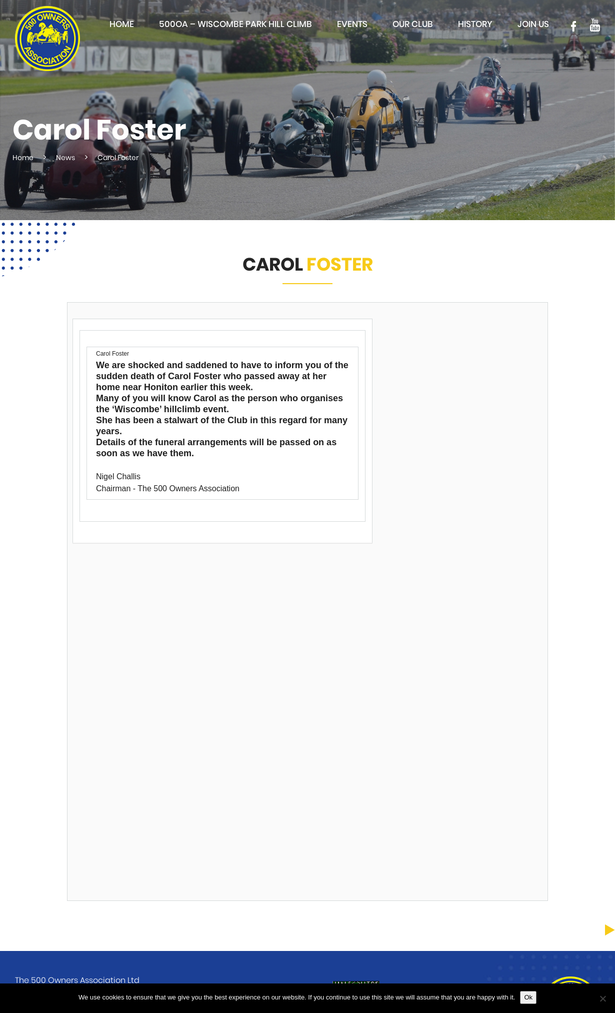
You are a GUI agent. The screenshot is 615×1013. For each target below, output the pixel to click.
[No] (603, 998)
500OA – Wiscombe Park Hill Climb (235, 24)
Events (352, 24)
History (475, 24)
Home (122, 24)
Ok (528, 997)
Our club (412, 24)
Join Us (533, 24)
